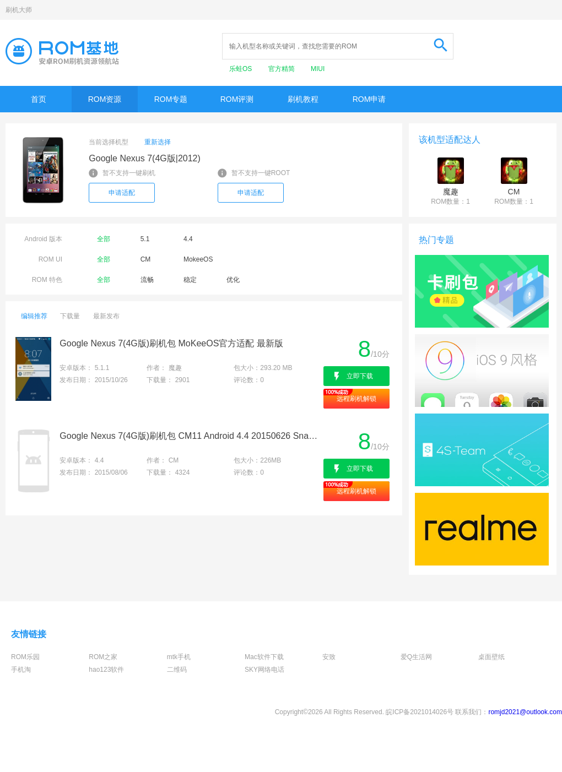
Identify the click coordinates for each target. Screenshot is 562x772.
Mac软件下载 (264, 657)
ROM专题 (171, 99)
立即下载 (360, 376)
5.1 (145, 239)
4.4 (188, 239)
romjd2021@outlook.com (525, 712)
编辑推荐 (34, 316)
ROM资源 (105, 99)
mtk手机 (179, 657)
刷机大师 (19, 10)
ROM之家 (103, 657)
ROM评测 (237, 99)
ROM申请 (369, 99)
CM (145, 259)
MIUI (318, 69)
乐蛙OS (241, 69)
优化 (233, 280)
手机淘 (21, 669)
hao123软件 (106, 669)
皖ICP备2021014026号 (419, 712)
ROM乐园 (25, 657)
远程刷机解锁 (356, 399)
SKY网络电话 (264, 669)
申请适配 (122, 193)
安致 (329, 657)
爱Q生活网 (416, 657)
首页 (38, 99)
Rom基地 (62, 51)
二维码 (177, 669)
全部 (103, 239)
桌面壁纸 (491, 657)
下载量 (70, 316)
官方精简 (282, 69)
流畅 (147, 280)
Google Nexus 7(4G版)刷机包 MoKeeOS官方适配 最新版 (171, 343)
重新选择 (157, 142)
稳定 (190, 280)
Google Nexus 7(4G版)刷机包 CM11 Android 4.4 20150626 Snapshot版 (190, 436)
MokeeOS (198, 259)
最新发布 (106, 316)
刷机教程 (303, 99)
